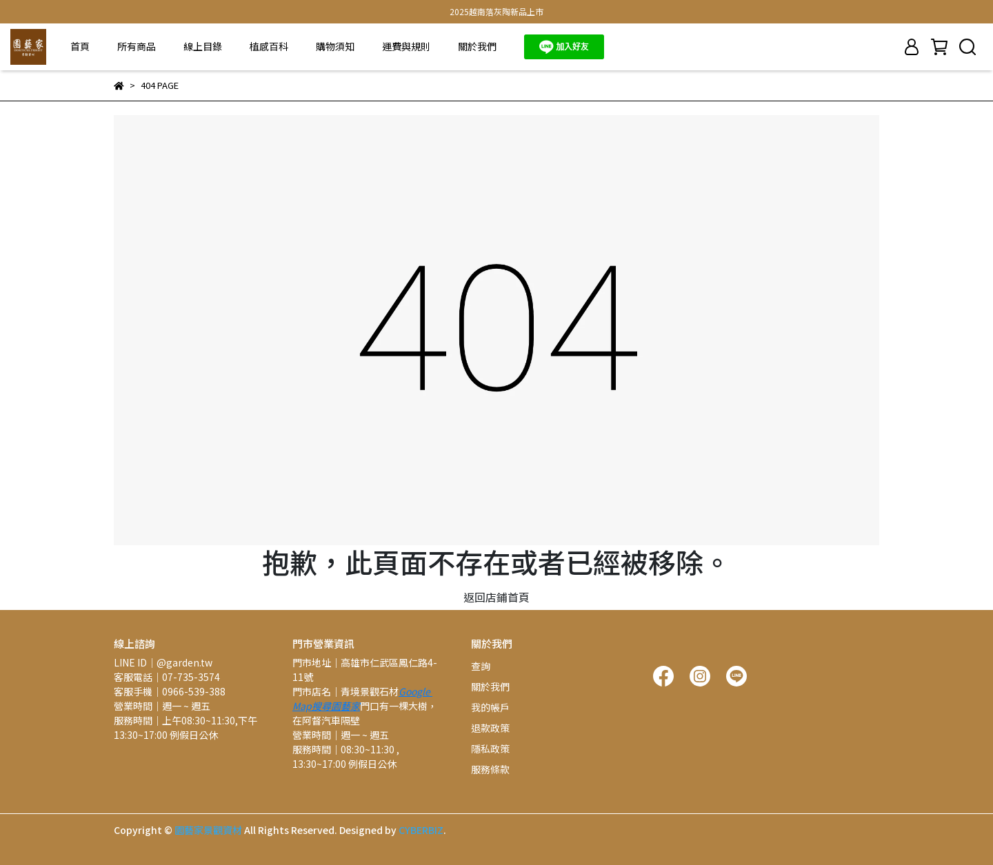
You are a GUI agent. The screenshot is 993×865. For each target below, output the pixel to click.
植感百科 (269, 46)
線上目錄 (202, 46)
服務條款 (490, 769)
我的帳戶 (490, 707)
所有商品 (136, 46)
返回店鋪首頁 (496, 597)
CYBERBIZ (421, 830)
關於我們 (477, 46)
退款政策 (490, 728)
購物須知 (335, 46)
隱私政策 (490, 748)
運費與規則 (406, 46)
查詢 (480, 666)
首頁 (80, 46)
